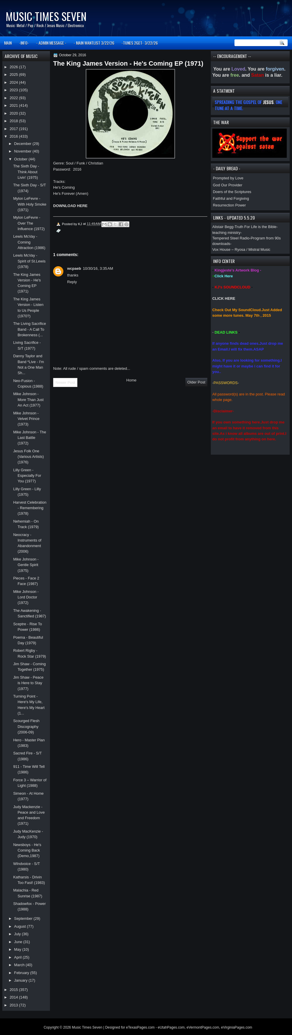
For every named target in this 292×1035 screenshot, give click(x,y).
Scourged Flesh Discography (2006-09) (26, 726)
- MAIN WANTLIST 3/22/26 (94, 43)
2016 (14, 136)
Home (131, 380)
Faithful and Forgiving (231, 198)
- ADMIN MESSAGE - (51, 43)
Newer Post (65, 382)
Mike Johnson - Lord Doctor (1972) (26, 597)
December (23, 143)
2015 (14, 989)
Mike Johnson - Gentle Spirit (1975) (26, 565)
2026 (14, 67)
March (19, 965)
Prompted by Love (228, 178)
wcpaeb (74, 268)
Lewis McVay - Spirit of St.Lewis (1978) (29, 261)
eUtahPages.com (171, 1027)
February (22, 973)
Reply (72, 282)
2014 (14, 997)
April (18, 957)
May (18, 949)
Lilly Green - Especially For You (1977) (27, 476)
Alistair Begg (222, 227)
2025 (14, 74)
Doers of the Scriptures (232, 192)
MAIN (8, 43)
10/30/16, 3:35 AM (98, 268)
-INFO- (24, 43)
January (21, 980)
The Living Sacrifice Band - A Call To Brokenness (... (29, 329)
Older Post (196, 382)
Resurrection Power (229, 205)
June (18, 942)
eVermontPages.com (203, 1027)
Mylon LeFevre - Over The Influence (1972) (29, 223)
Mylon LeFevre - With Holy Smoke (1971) (29, 204)
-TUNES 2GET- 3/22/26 (139, 43)
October (21, 159)
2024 (14, 82)
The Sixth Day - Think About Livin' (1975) (26, 172)
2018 (14, 121)
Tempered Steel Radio (230, 238)
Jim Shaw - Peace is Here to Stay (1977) (28, 683)
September (23, 918)
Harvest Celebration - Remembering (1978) (29, 508)
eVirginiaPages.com (236, 1027)
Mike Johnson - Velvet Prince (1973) (26, 419)
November (23, 151)
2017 (14, 129)
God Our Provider (227, 185)
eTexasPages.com (140, 1027)
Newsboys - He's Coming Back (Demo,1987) (27, 850)
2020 (14, 113)
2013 (14, 1005)
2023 (14, 90)
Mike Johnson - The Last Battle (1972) (29, 438)
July (18, 934)
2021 (14, 105)
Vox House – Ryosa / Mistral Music (241, 249)
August (20, 926)
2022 (14, 98)
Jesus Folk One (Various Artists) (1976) (28, 457)
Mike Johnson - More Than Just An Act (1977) (28, 399)
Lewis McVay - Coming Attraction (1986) (29, 242)
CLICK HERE (223, 298)
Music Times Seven (46, 16)
